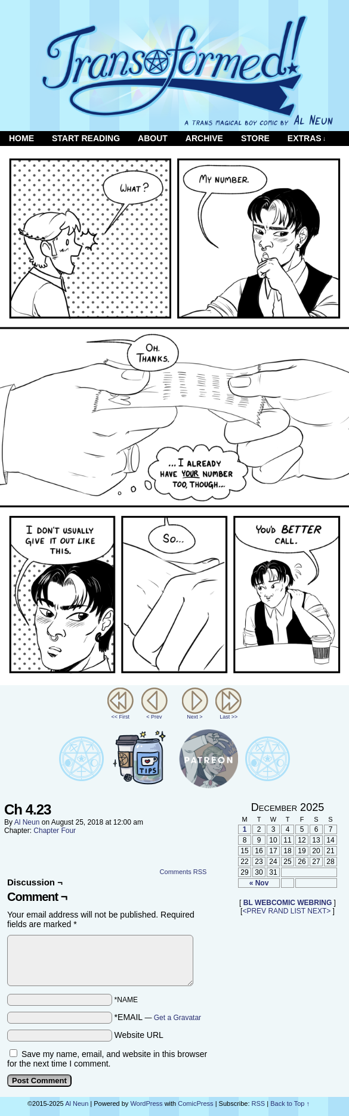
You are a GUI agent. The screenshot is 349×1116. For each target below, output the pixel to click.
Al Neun (27, 822)
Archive (204, 138)
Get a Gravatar (177, 1018)
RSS (258, 1103)
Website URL (139, 1035)
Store (255, 138)
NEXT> (319, 911)
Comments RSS (183, 871)
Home (21, 138)
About (153, 138)
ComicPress (195, 1103)
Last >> (228, 717)
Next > (194, 717)
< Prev (154, 717)
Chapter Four (54, 830)
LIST (298, 911)
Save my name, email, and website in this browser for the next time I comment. (107, 1058)
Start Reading (86, 138)
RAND (278, 911)
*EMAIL (158, 1017)
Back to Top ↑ (290, 1103)
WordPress (146, 1103)
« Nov (259, 883)
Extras (307, 138)
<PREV (254, 911)
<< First (120, 717)
